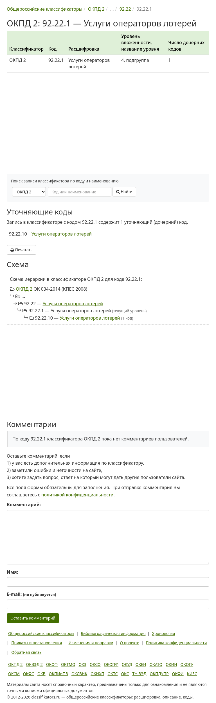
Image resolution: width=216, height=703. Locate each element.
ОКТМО (68, 664)
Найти (124, 191)
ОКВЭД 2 (34, 664)
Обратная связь (26, 652)
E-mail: (31, 594)
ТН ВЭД (139, 673)
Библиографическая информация (113, 633)
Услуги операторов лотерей (62, 234)
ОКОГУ (187, 664)
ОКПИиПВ (58, 673)
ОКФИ (178, 673)
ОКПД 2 (24, 289)
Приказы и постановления (36, 642)
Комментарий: (24, 504)
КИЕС (192, 673)
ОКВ (41, 673)
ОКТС (113, 673)
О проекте (129, 642)
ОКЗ (82, 664)
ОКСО (95, 664)
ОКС (125, 673)
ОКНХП (97, 673)
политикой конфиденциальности (77, 495)
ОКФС (28, 673)
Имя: (12, 572)
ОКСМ (14, 673)
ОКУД (127, 664)
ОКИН (171, 664)
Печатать (21, 249)
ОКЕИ (141, 664)
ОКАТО (156, 664)
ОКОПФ (111, 664)
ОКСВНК (79, 673)
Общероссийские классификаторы (41, 633)
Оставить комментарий (32, 618)
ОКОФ (52, 664)
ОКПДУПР (159, 673)
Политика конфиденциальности (176, 642)
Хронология (163, 633)
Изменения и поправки (91, 642)
